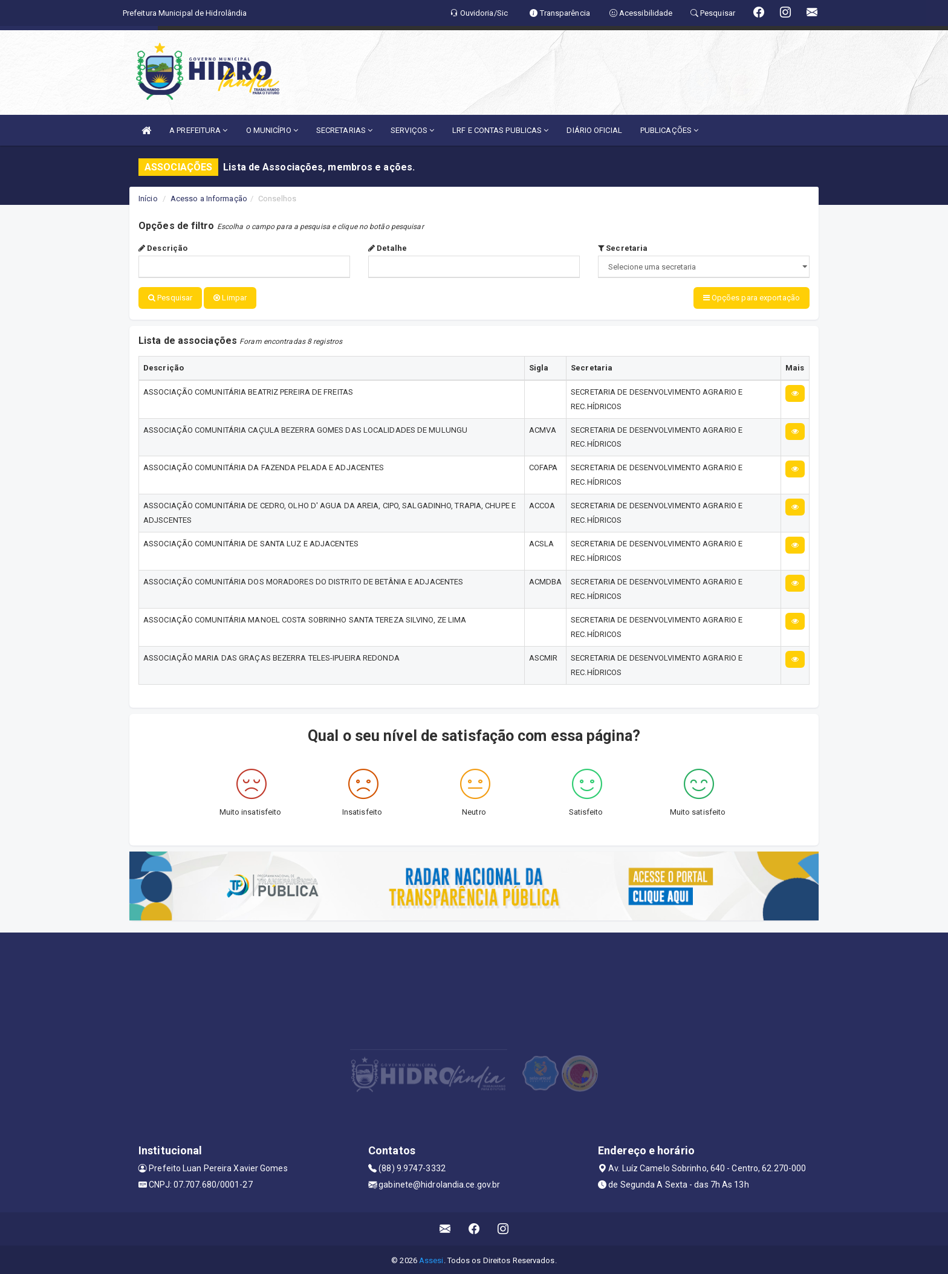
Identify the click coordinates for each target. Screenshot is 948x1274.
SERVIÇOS (412, 130)
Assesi (431, 1258)
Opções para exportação (751, 297)
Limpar (230, 297)
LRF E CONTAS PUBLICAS (500, 130)
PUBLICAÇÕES (669, 130)
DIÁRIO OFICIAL (594, 130)
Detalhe (387, 248)
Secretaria (623, 248)
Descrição (162, 248)
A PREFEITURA (198, 130)
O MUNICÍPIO (272, 130)
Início (148, 198)
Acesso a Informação (208, 198)
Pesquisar (170, 297)
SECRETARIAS (344, 130)
